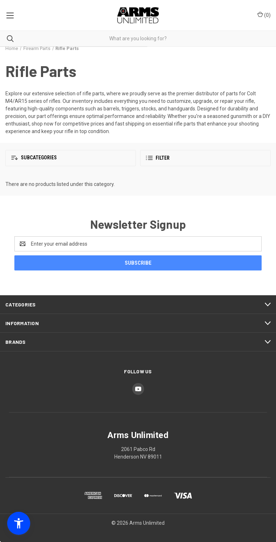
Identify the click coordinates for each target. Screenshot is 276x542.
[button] (70, 158)
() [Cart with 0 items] (264, 15)
